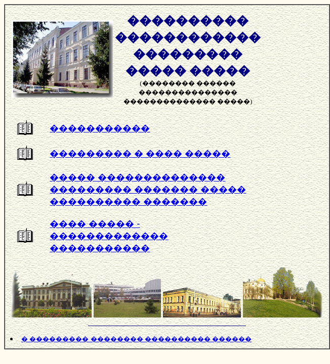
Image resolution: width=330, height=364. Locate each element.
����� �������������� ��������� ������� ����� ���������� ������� (148, 189)
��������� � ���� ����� (140, 154)
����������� (100, 128)
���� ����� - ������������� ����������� (109, 236)
